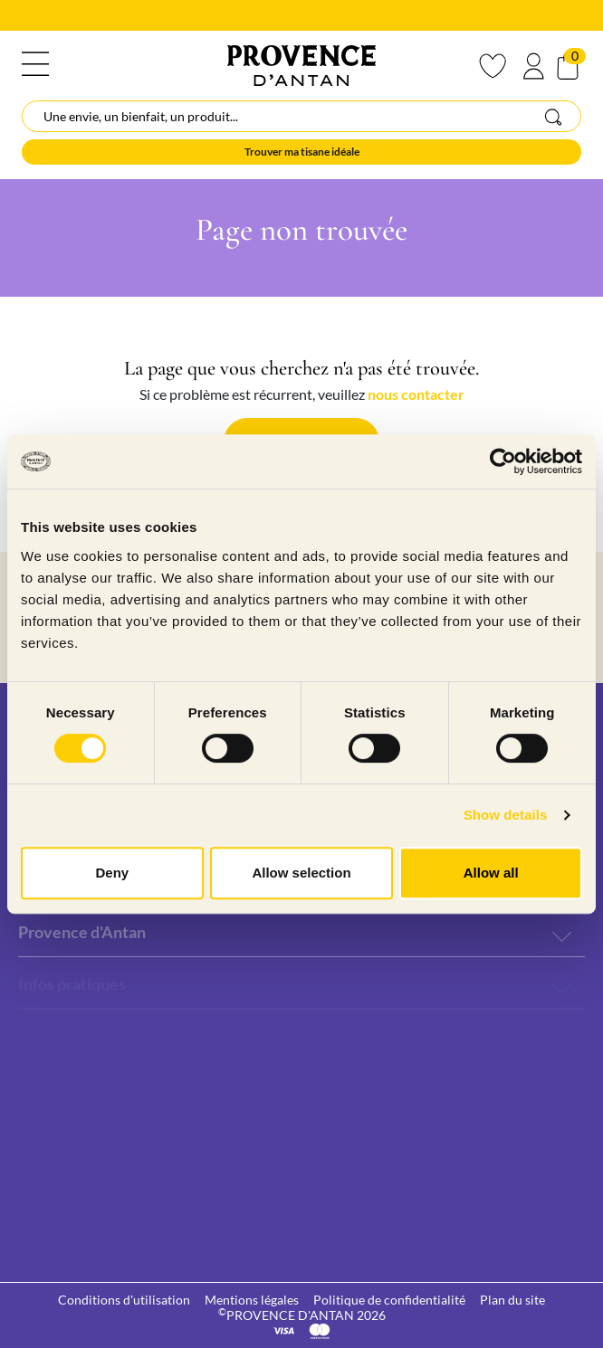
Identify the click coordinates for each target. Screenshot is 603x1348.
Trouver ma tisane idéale (301, 151)
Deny (112, 872)
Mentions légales (252, 1299)
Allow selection (301, 872)
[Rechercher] (301, 116)
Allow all (491, 872)
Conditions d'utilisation (124, 1299)
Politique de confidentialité (389, 1299)
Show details (506, 814)
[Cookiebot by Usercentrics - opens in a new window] (503, 461)
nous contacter (416, 394)
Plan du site (512, 1299)
